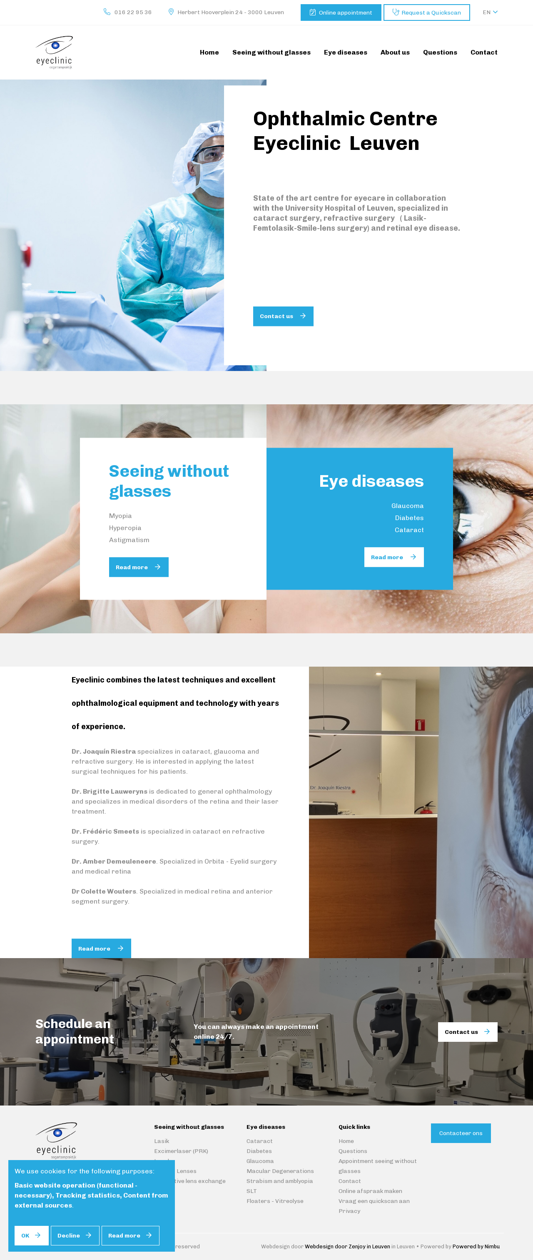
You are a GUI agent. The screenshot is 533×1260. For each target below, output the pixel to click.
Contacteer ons (461, 1133)
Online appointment (345, 12)
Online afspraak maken (370, 1191)
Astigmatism (129, 540)
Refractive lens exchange (190, 1181)
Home (346, 1141)
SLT (252, 1191)
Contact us (277, 316)
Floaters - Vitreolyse (275, 1201)
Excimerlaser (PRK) (181, 1151)
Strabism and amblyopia (280, 1181)
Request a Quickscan (431, 12)
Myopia (120, 516)
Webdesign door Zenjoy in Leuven (347, 1246)
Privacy (349, 1211)
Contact (350, 1181)
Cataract (409, 530)
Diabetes (409, 518)
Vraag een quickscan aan (374, 1201)
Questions (353, 1151)
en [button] (487, 12)
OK (25, 1235)
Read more (132, 567)
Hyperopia (125, 528)
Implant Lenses (175, 1171)
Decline (68, 1235)
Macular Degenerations (280, 1171)
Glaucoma (407, 506)
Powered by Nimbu (476, 1246)
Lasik (161, 1141)
